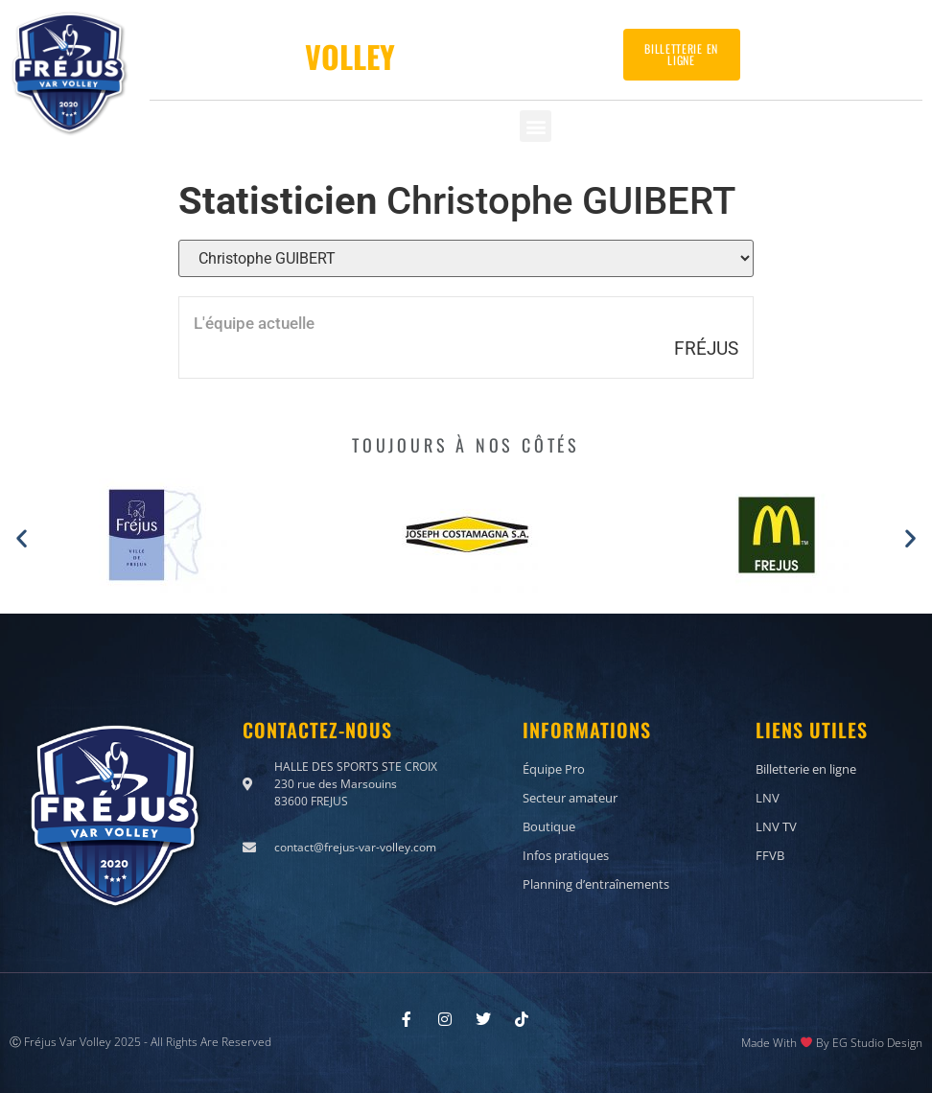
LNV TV (776, 825)
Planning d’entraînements (596, 883)
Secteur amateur (570, 796)
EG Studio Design (877, 1042)
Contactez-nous (848, 47)
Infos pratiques (566, 854)
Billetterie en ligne (806, 768)
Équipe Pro (554, 768)
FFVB (770, 854)
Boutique (549, 825)
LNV (768, 796)
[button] (535, 126)
